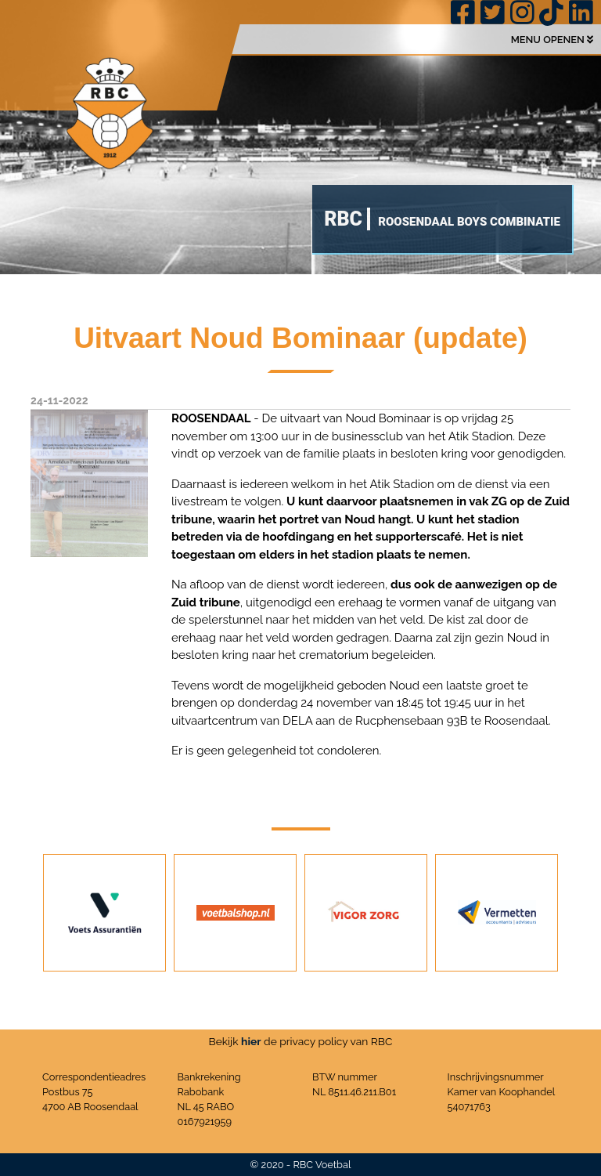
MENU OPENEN (552, 39)
